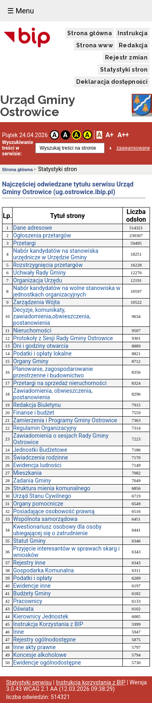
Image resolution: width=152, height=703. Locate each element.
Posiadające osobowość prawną (53, 511)
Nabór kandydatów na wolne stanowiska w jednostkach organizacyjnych (66, 291)
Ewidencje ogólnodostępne (47, 662)
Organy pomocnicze (38, 503)
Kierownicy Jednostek (40, 616)
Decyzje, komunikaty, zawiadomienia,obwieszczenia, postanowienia (51, 316)
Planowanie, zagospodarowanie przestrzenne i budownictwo (53, 372)
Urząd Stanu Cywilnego (42, 496)
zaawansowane (133, 148)
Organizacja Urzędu (37, 280)
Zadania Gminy (32, 480)
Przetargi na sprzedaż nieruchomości (60, 383)
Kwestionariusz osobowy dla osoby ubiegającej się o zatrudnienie (57, 529)
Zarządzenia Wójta (36, 302)
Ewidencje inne (32, 585)
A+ (109, 135)
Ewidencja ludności (37, 465)
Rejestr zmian (126, 57)
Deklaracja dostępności (112, 81)
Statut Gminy (29, 541)
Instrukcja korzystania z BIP (90, 682)
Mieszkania (27, 473)
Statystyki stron (124, 69)
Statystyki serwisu (29, 682)
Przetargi (24, 243)
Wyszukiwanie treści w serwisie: (17, 148)
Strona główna (89, 33)
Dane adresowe (32, 227)
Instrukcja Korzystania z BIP (48, 624)
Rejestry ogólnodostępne (44, 639)
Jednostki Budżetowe (40, 450)
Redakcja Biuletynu (37, 405)
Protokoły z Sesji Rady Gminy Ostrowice (63, 338)
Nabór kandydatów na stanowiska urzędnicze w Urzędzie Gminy (55, 254)
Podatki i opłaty (32, 578)
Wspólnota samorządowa (45, 519)
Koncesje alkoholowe (39, 655)
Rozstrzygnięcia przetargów (48, 265)
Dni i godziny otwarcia (40, 346)
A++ (123, 135)
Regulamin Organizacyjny (45, 428)
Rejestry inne (29, 562)
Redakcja (133, 45)
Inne (18, 632)
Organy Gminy (30, 361)
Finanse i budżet (33, 412)
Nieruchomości (32, 330)
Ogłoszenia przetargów (42, 235)
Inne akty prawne (34, 647)
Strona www (94, 45)
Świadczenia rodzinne (40, 457)
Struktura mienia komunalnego (51, 488)
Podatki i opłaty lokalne (42, 353)
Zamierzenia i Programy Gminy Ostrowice (65, 420)
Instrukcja (133, 33)
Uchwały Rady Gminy (39, 272)
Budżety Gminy (32, 593)
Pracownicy (27, 601)
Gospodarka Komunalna (43, 570)
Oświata (23, 609)
